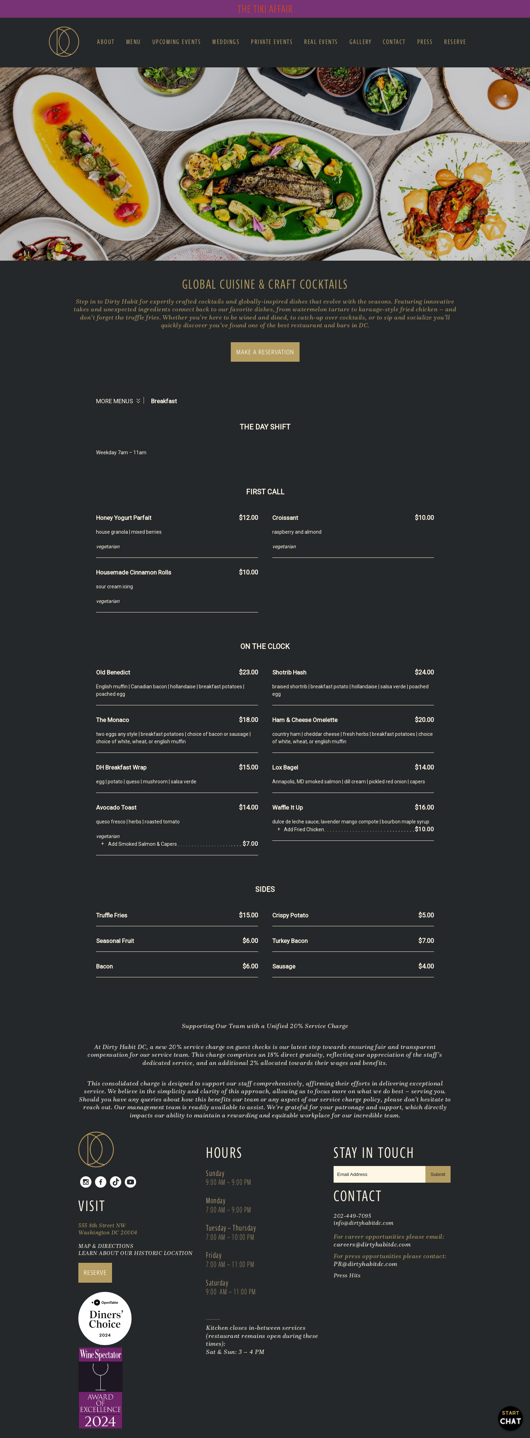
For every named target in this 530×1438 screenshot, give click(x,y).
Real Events (321, 42)
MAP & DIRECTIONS (105, 1245)
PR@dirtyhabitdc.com (365, 1264)
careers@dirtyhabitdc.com (372, 1244)
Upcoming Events (176, 42)
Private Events (272, 42)
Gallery (361, 42)
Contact (394, 42)
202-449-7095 (352, 1215)
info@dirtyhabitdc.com (364, 1222)
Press (425, 42)
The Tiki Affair (265, 9)
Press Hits (348, 1275)
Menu (133, 42)
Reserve (455, 42)
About (106, 42)
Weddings (226, 42)
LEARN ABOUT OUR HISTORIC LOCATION (135, 1252)
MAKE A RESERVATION (265, 352)
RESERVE (95, 1272)
